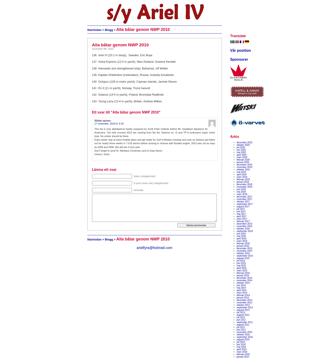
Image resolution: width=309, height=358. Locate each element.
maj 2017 (241, 214)
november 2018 (244, 187)
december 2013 (244, 300)
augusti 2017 (243, 206)
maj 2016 (241, 236)
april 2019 (242, 174)
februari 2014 (243, 295)
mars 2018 (242, 194)
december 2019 (244, 164)
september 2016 (245, 231)
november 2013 (244, 302)
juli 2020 (241, 147)
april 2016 (242, 238)
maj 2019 (241, 172)
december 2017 (244, 196)
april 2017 (242, 216)
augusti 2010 (243, 339)
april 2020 (242, 155)
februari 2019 (243, 179)
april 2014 (242, 290)
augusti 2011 (243, 325)
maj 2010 (241, 347)
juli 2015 (241, 260)
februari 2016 (243, 243)
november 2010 (244, 332)
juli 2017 (241, 209)
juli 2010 (241, 342)
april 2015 (242, 268)
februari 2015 (243, 273)
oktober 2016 (243, 228)
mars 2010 (242, 352)
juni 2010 (241, 344)
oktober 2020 (243, 145)
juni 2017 (241, 211)
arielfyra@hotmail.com (154, 248)
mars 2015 (242, 270)
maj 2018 (241, 192)
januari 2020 (243, 162)
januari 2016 (243, 246)
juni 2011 (241, 329)
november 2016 (244, 226)
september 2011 (245, 322)
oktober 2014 (243, 283)
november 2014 (244, 280)
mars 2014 (242, 293)
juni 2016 (241, 233)
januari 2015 (243, 275)
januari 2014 (243, 297)
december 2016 (244, 224)
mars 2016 (242, 241)
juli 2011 (241, 327)
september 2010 (245, 337)
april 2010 (242, 349)
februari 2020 (243, 160)
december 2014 (244, 278)
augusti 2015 (243, 258)
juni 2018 (241, 189)
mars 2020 (242, 157)
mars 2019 (242, 177)
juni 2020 (241, 150)
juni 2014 (241, 285)
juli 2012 (241, 317)
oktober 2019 (243, 169)
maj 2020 (241, 152)
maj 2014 (241, 288)
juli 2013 (241, 312)
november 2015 (244, 251)
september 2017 (245, 204)
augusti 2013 (243, 310)
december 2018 (244, 184)
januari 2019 (243, 182)
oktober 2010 (243, 334)
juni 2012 (241, 320)
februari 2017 (243, 221)
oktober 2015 (243, 253)
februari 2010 (243, 354)
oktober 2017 (243, 201)
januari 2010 (243, 357)
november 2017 (244, 199)
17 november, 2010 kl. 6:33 (109, 123)
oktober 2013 (243, 305)
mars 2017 (242, 219)
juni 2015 (241, 263)
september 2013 (245, 307)
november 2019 (244, 167)
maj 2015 (241, 265)
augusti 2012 (243, 315)
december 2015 (244, 248)
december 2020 (244, 142)
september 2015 (245, 256)
